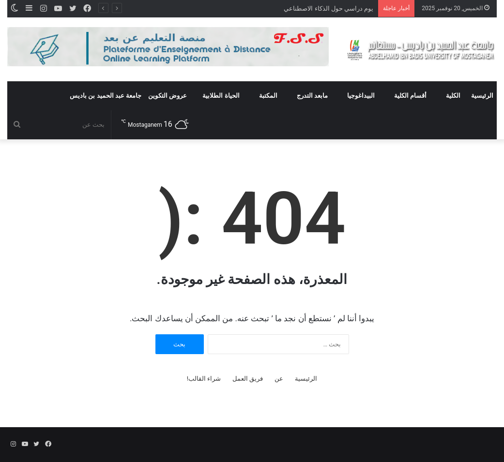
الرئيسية (482, 95)
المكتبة (268, 95)
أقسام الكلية (410, 95)
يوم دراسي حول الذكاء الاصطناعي (328, 8)
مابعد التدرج (312, 95)
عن (279, 378)
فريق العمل (247, 378)
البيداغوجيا (361, 95)
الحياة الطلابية (220, 95)
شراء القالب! (204, 378)
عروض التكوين (167, 95)
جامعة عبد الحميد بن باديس (105, 95)
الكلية (453, 95)
